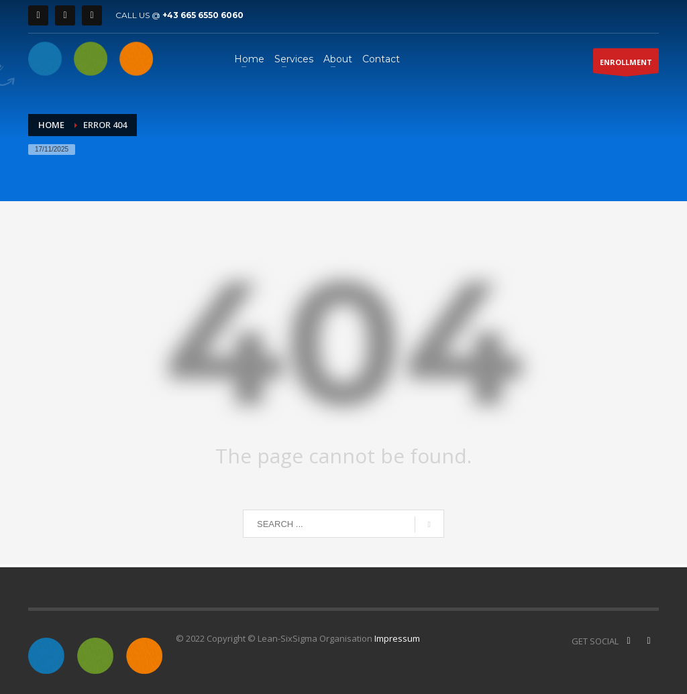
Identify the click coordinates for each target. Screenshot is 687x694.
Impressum (397, 638)
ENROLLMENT (626, 65)
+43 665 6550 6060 (203, 15)
